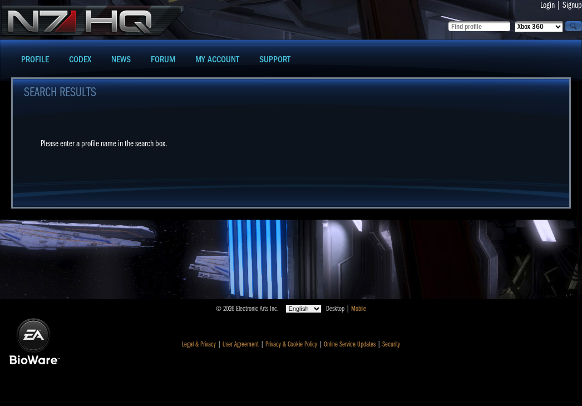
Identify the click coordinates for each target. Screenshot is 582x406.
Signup (572, 5)
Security (391, 344)
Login (547, 5)
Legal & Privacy (199, 344)
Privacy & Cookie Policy (291, 344)
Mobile (358, 309)
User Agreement (241, 344)
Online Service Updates (350, 344)
